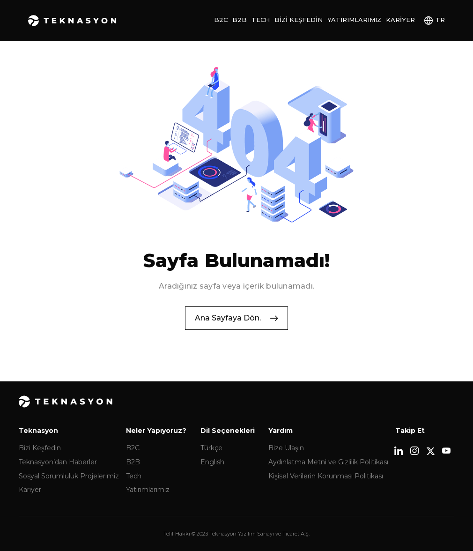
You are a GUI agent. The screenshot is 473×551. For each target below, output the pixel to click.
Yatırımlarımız (354, 19)
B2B (239, 19)
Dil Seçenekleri (227, 441)
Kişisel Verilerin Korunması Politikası (325, 487)
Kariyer (400, 19)
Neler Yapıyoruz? (156, 441)
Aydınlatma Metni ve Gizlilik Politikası (328, 473)
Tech (260, 19)
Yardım (280, 441)
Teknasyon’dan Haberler (58, 473)
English (212, 473)
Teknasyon (72, 20)
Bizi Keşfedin (298, 19)
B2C (221, 19)
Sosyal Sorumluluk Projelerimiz (69, 487)
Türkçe (211, 459)
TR (440, 19)
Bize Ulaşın (286, 459)
